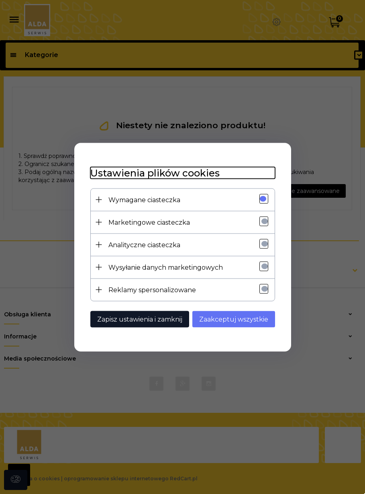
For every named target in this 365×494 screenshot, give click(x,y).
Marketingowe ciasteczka (149, 222)
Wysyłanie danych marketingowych (165, 267)
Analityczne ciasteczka (144, 244)
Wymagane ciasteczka (144, 199)
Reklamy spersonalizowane (152, 289)
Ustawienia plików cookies (155, 172)
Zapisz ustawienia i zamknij (139, 319)
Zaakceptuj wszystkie (233, 319)
